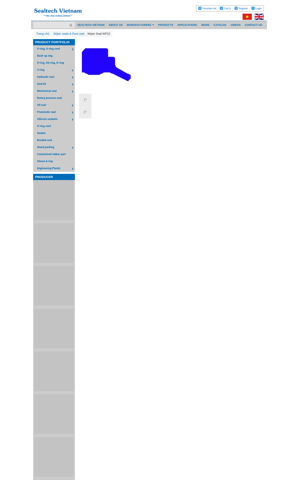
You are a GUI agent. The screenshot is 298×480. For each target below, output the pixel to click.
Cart (227, 8)
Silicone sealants (56, 120)
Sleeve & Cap (45, 161)
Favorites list (209, 8)
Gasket (41, 133)
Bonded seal (44, 140)
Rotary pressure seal (49, 97)
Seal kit (56, 84)
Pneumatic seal (56, 113)
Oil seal (56, 106)
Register (243, 8)
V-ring (56, 70)
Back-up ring (45, 55)
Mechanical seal (56, 91)
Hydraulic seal (56, 77)
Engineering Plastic (56, 169)
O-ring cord (44, 126)
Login (259, 8)
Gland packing (56, 148)
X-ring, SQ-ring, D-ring (50, 62)
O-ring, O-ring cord (56, 49)
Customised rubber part (51, 154)
